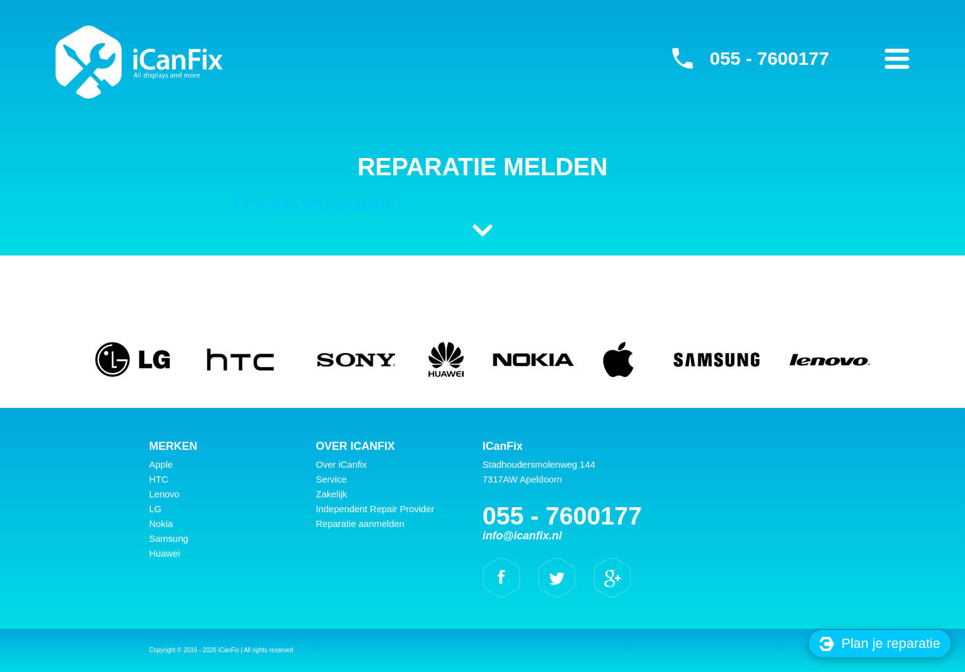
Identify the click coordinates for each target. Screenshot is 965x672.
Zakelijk (332, 494)
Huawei (164, 553)
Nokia (161, 523)
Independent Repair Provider (375, 509)
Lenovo (164, 494)
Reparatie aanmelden (360, 523)
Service (331, 479)
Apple (161, 464)
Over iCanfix (341, 464)
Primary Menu (897, 58)
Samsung (168, 538)
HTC (159, 479)
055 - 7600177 (769, 58)
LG (155, 509)
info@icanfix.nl (522, 535)
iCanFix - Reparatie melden (139, 62)
